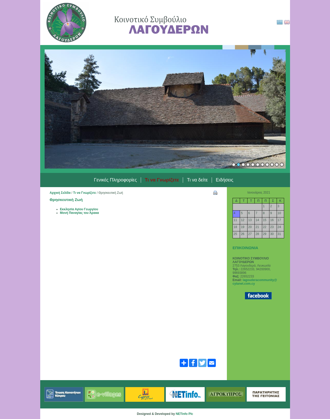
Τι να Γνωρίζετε (84, 193)
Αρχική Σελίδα (60, 193)
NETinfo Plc (184, 414)
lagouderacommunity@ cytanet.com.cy (255, 281)
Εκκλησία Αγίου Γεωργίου (79, 209)
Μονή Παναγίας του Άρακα (79, 213)
